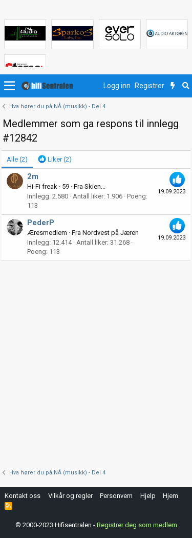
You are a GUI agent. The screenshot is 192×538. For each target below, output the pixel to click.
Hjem (170, 496)
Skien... (94, 186)
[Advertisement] (96, 362)
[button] (9, 86)
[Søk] (185, 86)
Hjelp (148, 496)
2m (32, 176)
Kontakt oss (22, 496)
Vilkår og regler (70, 496)
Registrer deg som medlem (137, 525)
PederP (40, 222)
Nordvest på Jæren (110, 232)
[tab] (55, 159)
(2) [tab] (17, 159)
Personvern (116, 496)
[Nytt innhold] (172, 86)
